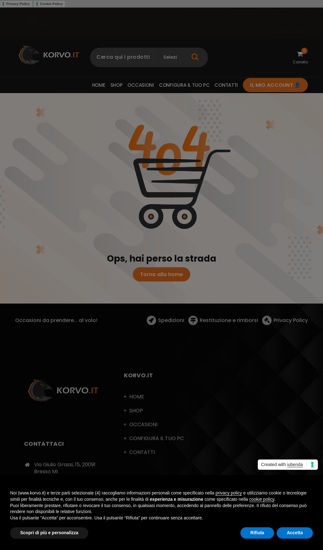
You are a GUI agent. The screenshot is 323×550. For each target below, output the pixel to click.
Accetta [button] (295, 532)
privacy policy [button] (228, 492)
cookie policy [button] (261, 499)
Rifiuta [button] (257, 532)
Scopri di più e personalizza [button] (49, 532)
